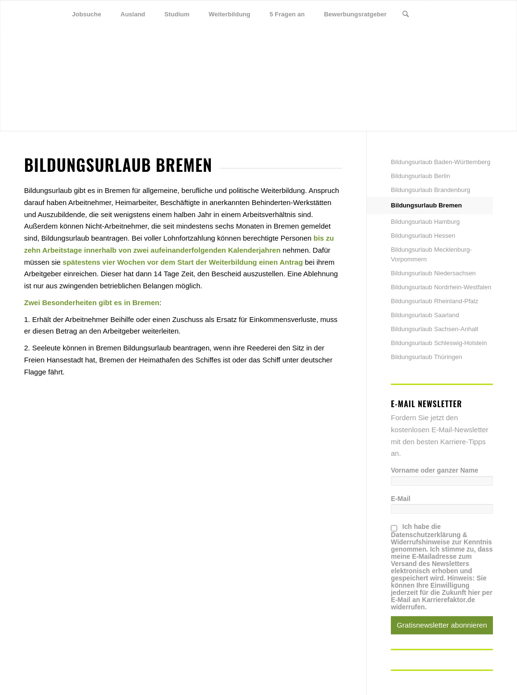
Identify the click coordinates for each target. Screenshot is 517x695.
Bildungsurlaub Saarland (425, 315)
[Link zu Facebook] (457, 14)
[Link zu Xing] (471, 14)
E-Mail (401, 498)
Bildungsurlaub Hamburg (425, 221)
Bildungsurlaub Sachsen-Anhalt (434, 329)
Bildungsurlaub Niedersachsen (433, 273)
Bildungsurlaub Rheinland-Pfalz (434, 301)
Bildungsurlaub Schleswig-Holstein (439, 343)
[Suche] (405, 14)
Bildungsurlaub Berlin (420, 176)
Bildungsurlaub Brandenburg (430, 189)
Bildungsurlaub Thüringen (426, 356)
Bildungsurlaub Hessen (423, 235)
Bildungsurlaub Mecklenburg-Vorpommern (431, 254)
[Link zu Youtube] (485, 14)
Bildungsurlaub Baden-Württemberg (441, 162)
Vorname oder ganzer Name (434, 470)
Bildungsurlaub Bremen (426, 205)
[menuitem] (87, 14)
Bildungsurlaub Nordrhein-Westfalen (441, 287)
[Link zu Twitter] (442, 14)
